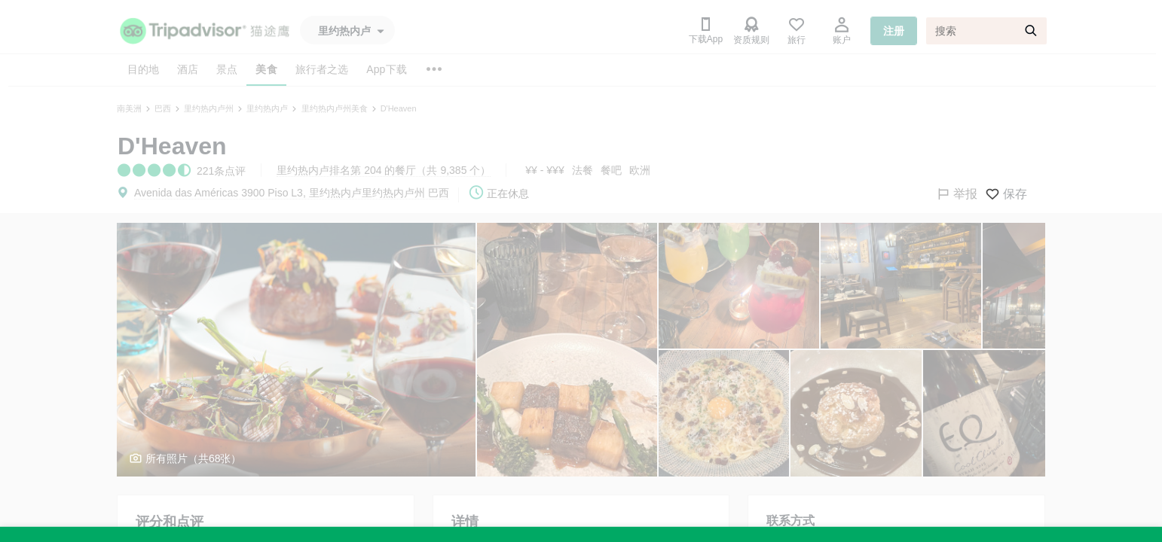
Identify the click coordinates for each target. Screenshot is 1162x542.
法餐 (582, 170)
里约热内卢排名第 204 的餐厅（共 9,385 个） (384, 170)
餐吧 (611, 170)
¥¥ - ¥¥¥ (544, 170)
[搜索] (986, 30)
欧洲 (639, 170)
